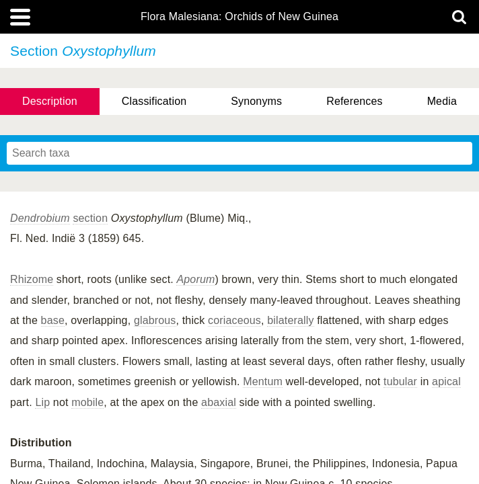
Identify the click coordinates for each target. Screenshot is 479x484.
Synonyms (256, 101)
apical (446, 381)
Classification (154, 101)
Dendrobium (40, 218)
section (90, 218)
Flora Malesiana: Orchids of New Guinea (239, 16)
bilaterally (290, 320)
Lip (42, 402)
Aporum (195, 279)
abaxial (218, 402)
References (354, 101)
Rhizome (31, 279)
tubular (400, 381)
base (53, 320)
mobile (87, 402)
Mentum (263, 381)
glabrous (155, 320)
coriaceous (234, 320)
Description (49, 101)
